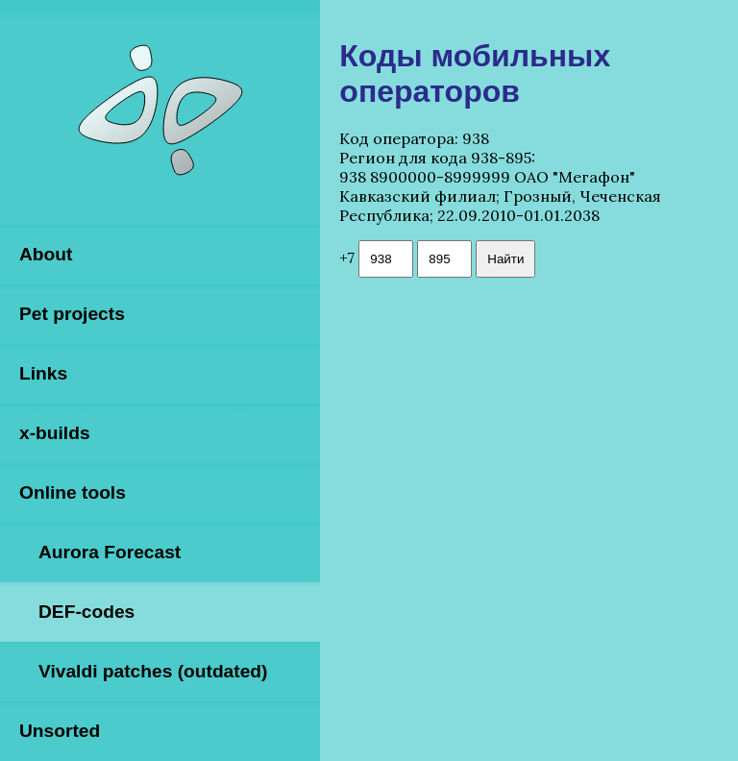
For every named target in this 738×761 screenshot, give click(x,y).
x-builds (54, 433)
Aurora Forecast (109, 552)
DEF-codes (86, 611)
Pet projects (72, 314)
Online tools (72, 492)
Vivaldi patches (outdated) (152, 671)
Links (43, 373)
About (45, 254)
